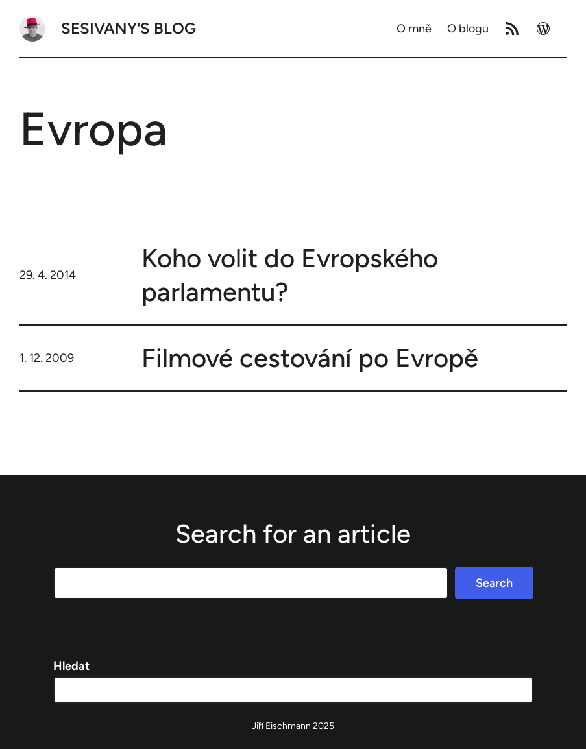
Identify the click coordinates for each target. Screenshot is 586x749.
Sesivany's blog (128, 28)
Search (494, 583)
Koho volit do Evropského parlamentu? (289, 275)
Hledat (71, 666)
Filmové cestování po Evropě (309, 358)
